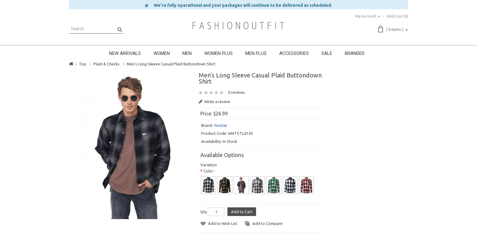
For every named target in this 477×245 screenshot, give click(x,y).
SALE (326, 53)
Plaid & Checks (106, 64)
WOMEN (161, 53)
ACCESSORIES (294, 53)
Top (82, 64)
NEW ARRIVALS (125, 53)
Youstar (220, 125)
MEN (187, 53)
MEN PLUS (256, 53)
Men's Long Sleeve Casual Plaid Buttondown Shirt (171, 64)
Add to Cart (241, 212)
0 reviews (236, 92)
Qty (203, 212)
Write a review (214, 101)
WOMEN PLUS (218, 53)
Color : (209, 171)
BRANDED (355, 53)
